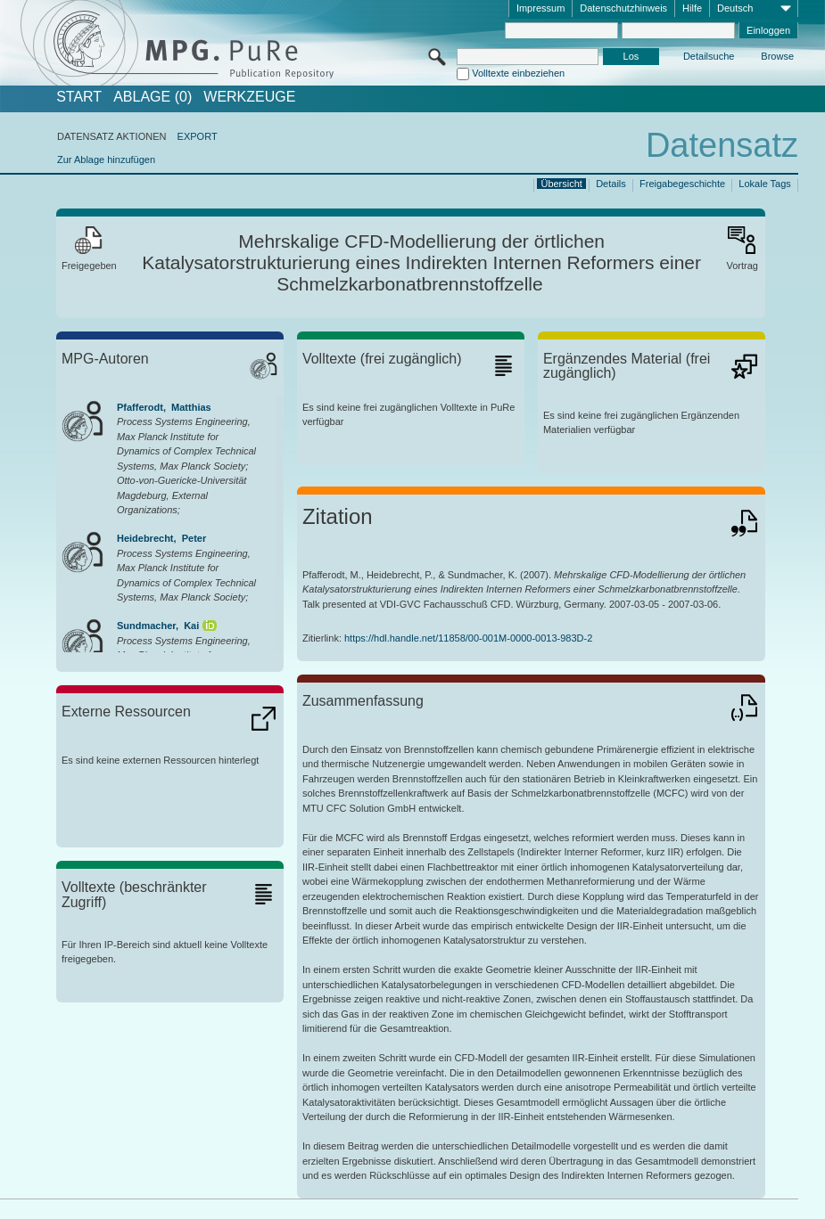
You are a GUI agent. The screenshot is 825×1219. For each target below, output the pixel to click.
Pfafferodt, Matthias (164, 407)
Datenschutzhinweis (623, 8)
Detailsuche (708, 56)
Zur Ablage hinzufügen (106, 159)
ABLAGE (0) (152, 97)
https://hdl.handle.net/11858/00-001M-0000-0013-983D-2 (468, 638)
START (79, 97)
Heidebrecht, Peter (161, 538)
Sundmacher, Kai (158, 625)
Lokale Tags (764, 183)
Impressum (540, 8)
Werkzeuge (249, 97)
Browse (777, 56)
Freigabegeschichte (682, 183)
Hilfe (692, 8)
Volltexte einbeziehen (518, 73)
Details (611, 183)
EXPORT (197, 136)
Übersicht (561, 183)
